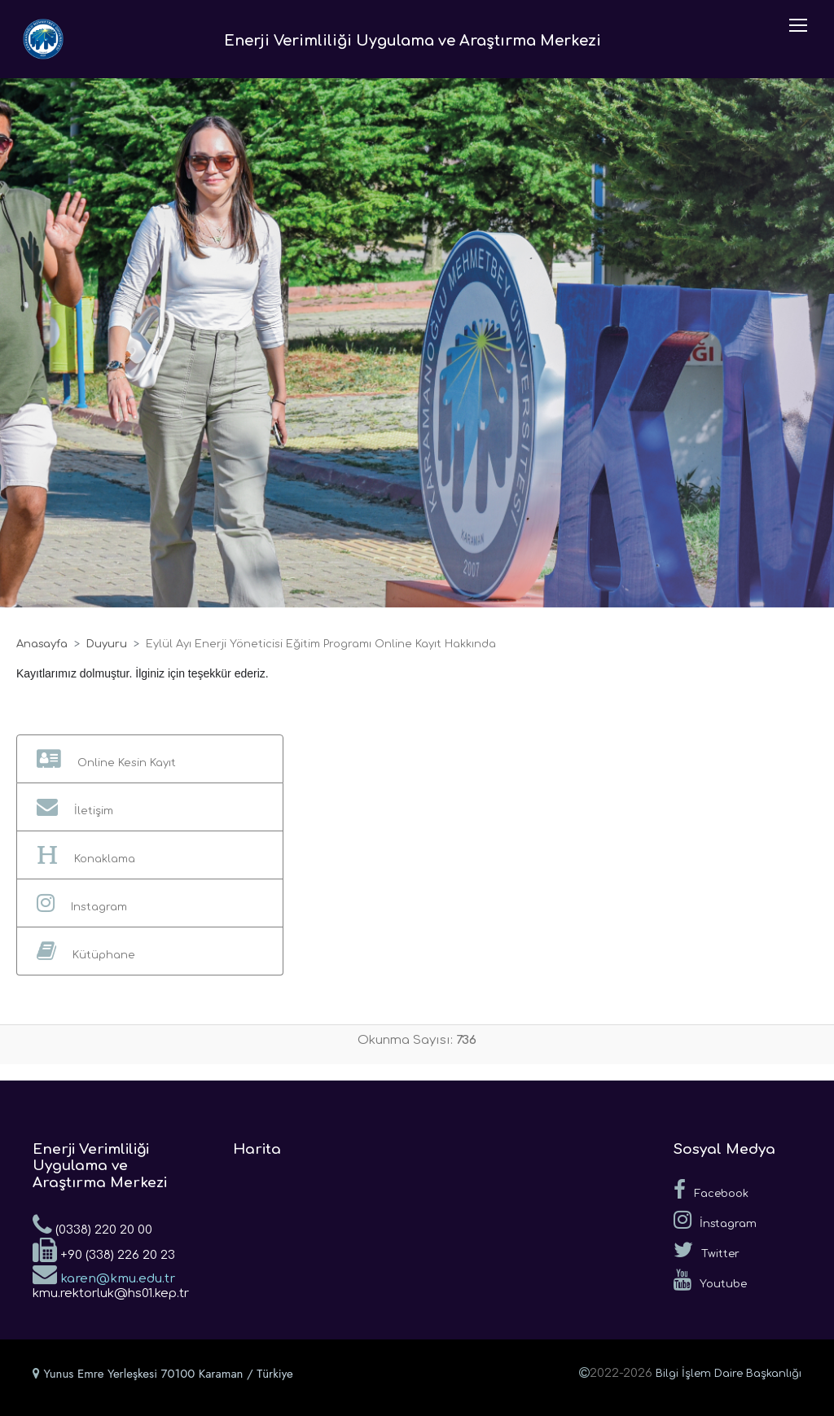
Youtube (710, 1280)
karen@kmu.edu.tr (104, 1273)
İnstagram (715, 1219)
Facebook (711, 1189)
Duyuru (106, 644)
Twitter (707, 1249)
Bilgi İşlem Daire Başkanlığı (728, 1373)
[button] (149, 758)
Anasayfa (42, 644)
